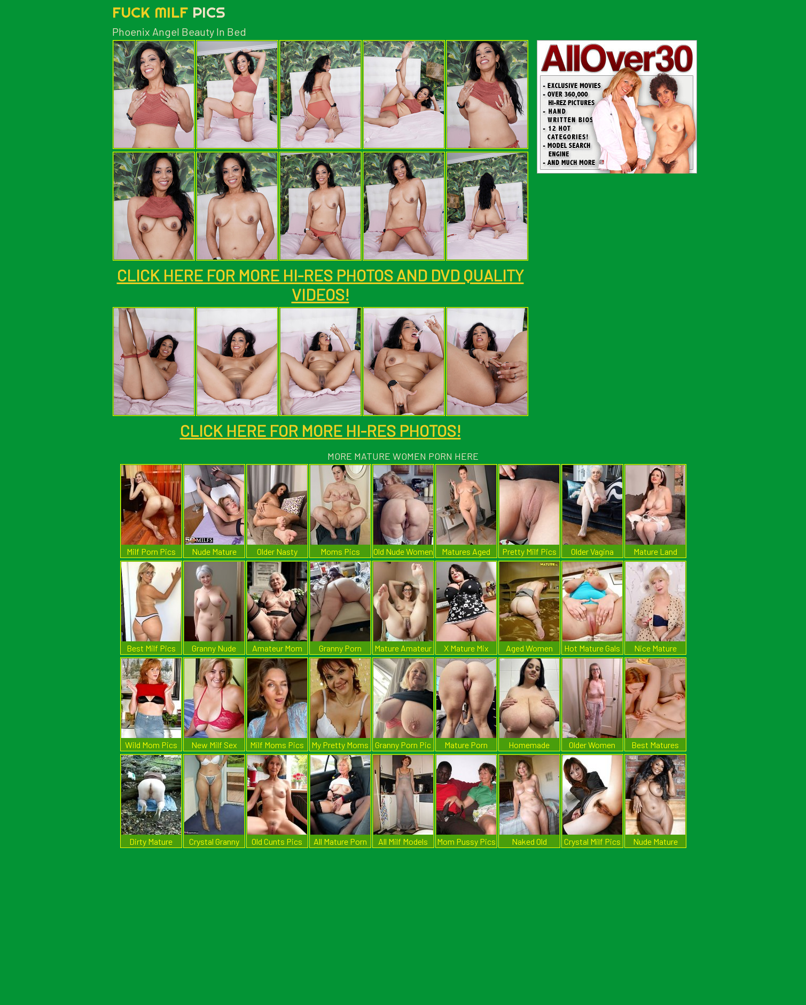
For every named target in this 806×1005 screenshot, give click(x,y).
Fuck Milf (168, 12)
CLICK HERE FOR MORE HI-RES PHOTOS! (320, 430)
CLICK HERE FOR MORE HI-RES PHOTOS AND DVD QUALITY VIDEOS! (320, 284)
